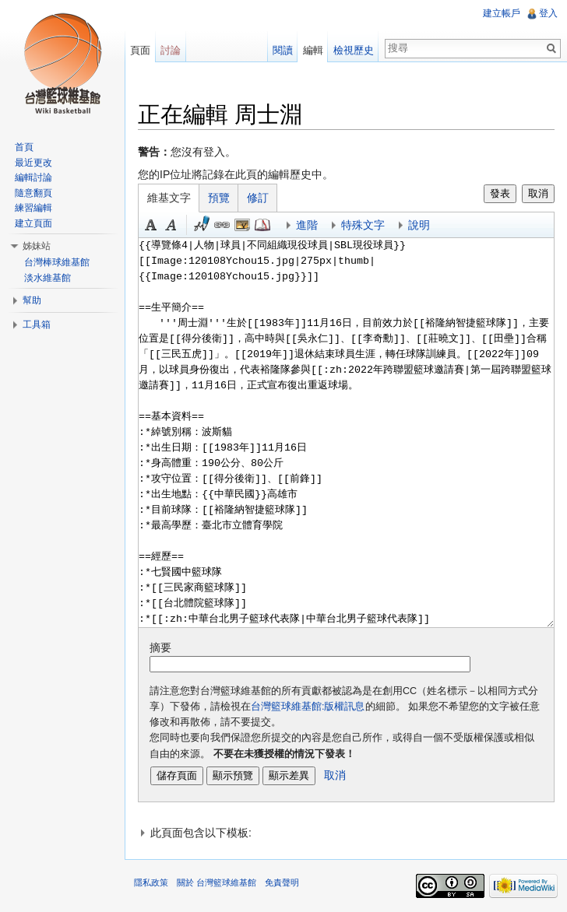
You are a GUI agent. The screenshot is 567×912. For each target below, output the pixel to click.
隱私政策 (151, 882)
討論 (170, 50)
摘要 (160, 647)
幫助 (32, 300)
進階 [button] (307, 225)
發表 (500, 193)
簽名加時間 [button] (202, 225)
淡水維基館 (47, 277)
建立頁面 (33, 223)
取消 (538, 193)
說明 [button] (419, 225)
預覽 (219, 197)
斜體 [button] (171, 225)
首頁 (24, 147)
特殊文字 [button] (363, 225)
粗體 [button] (151, 225)
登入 (548, 13)
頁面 (140, 50)
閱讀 (283, 50)
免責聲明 (282, 882)
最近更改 (33, 162)
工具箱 (37, 324)
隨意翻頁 (33, 193)
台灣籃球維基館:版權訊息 (308, 706)
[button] (346, 832)
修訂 (258, 197)
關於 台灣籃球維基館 (216, 882)
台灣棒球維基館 (57, 262)
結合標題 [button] (242, 225)
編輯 (313, 50)
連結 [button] (222, 225)
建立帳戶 (501, 13)
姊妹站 (37, 245)
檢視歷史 (353, 50)
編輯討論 (33, 177)
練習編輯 (33, 207)
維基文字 (169, 197)
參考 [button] (262, 225)
